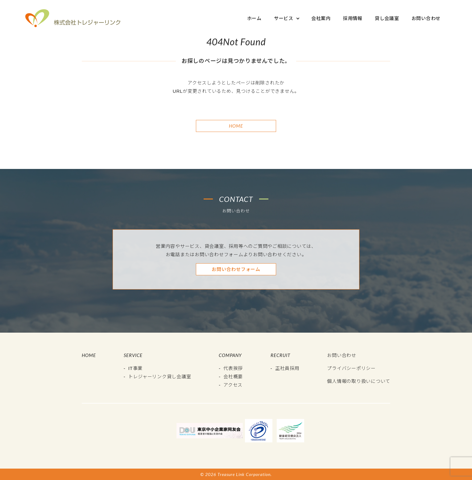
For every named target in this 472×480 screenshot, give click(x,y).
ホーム (254, 18)
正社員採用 (287, 368)
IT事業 (135, 368)
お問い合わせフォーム (236, 269)
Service (133, 355)
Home (236, 126)
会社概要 (233, 376)
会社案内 (321, 18)
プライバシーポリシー (351, 368)
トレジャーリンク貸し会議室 (159, 376)
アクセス (232, 385)
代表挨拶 (233, 368)
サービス (283, 18)
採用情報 (352, 18)
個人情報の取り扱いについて (358, 381)
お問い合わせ (426, 18)
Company (230, 355)
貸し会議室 (387, 18)
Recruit (280, 355)
